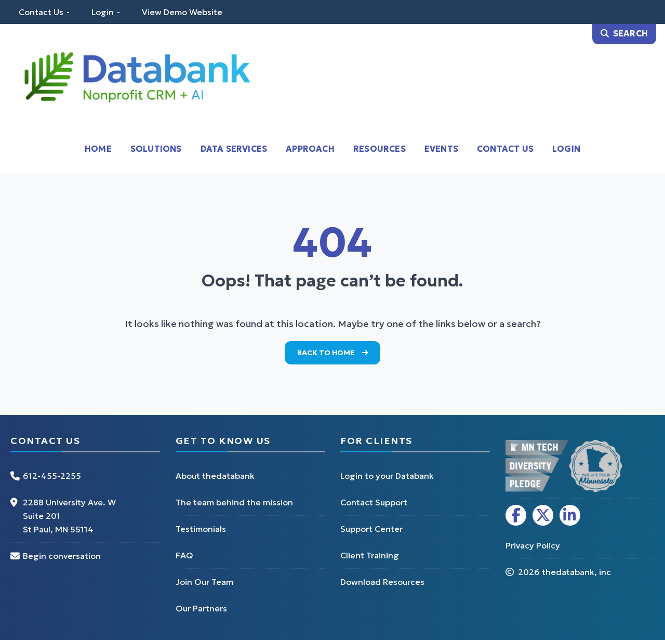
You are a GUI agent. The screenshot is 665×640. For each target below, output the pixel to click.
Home (98, 148)
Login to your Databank (387, 476)
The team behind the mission (234, 502)
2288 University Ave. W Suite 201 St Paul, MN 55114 (69, 515)
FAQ (184, 555)
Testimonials (201, 529)
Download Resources (382, 582)
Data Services (234, 148)
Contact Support (373, 502)
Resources (379, 148)
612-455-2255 (52, 476)
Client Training (369, 555)
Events (441, 148)
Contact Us (41, 12)
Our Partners (201, 608)
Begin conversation (62, 556)
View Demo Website (182, 12)
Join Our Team (204, 582)
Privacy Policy (533, 545)
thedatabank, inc (576, 572)
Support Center (371, 529)
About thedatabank (215, 476)
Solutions (156, 148)
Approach (310, 148)
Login (102, 12)
